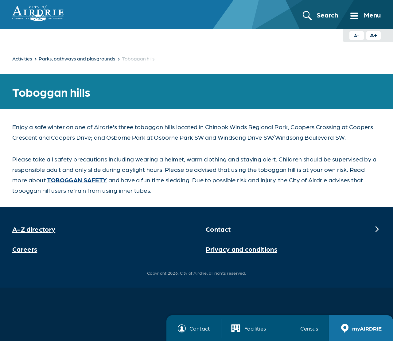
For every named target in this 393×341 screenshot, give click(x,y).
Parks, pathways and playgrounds (77, 58)
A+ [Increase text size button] (373, 35)
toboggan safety (77, 180)
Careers (24, 249)
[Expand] (377, 229)
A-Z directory (33, 229)
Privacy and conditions (241, 249)
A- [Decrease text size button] (356, 35)
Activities (22, 58)
